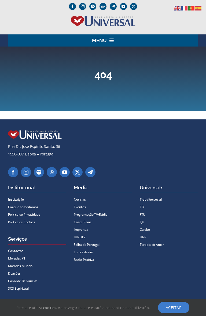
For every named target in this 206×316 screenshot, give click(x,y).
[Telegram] (113, 6)
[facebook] (72, 6)
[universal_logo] (103, 18)
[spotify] (93, 6)
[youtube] (123, 6)
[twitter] (133, 6)
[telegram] (90, 172)
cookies (49, 307)
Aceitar (174, 307)
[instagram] (82, 6)
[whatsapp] (103, 6)
